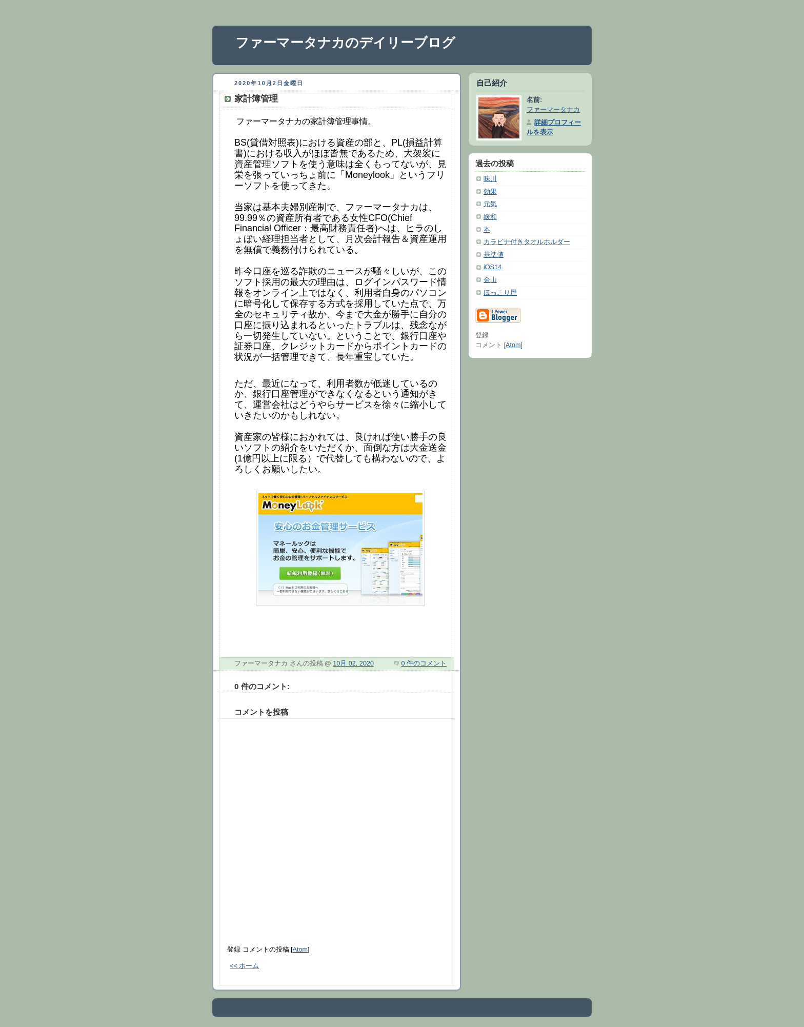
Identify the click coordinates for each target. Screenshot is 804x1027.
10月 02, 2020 (353, 663)
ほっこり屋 (500, 292)
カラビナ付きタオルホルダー (527, 242)
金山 (490, 280)
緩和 (490, 216)
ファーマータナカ (553, 109)
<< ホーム (244, 966)
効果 (490, 191)
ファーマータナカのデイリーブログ (345, 42)
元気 (490, 204)
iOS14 (492, 267)
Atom (300, 949)
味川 (490, 179)
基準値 (494, 254)
